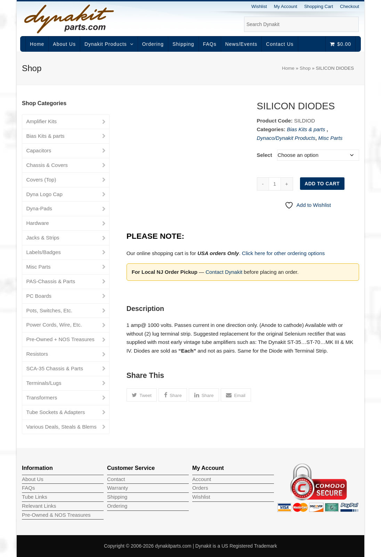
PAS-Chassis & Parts (50, 281)
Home (288, 68)
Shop (305, 68)
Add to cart (322, 183)
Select (264, 155)
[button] (142, 395)
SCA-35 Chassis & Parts (54, 368)
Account (201, 479)
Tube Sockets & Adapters (55, 412)
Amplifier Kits (41, 121)
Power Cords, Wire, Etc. (54, 325)
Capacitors (38, 150)
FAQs (28, 488)
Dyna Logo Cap (44, 194)
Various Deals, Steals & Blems (61, 427)
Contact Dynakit (223, 272)
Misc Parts (330, 138)
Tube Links (34, 497)
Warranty (117, 488)
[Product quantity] (275, 184)
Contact (116, 479)
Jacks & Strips (42, 237)
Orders (200, 488)
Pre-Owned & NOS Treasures (56, 515)
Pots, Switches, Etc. (49, 310)
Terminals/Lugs (44, 383)
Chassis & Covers (47, 165)
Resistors (37, 354)
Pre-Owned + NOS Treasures (60, 339)
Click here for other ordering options (283, 253)
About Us (32, 479)
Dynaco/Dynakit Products (286, 138)
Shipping (117, 497)
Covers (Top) (41, 180)
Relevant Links (39, 506)
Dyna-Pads (39, 208)
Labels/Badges (43, 252)
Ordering (117, 506)
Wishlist (201, 497)
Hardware (37, 223)
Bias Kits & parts (306, 129)
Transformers (41, 397)
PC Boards (39, 296)
